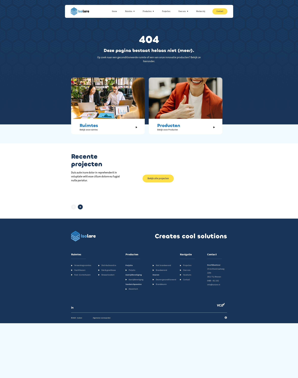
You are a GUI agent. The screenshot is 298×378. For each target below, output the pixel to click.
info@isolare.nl (213, 328)
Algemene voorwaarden (102, 361)
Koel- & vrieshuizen (82, 318)
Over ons (186, 313)
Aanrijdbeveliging (136, 323)
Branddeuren (161, 328)
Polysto (132, 313)
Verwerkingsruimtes (82, 309)
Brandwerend (161, 313)
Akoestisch (133, 332)
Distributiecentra (108, 309)
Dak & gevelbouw (108, 313)
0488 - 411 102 (213, 324)
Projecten (187, 309)
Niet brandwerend (163, 309)
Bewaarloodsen (107, 318)
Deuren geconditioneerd (166, 323)
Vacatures (187, 318)
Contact (186, 323)
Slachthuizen (79, 313)
